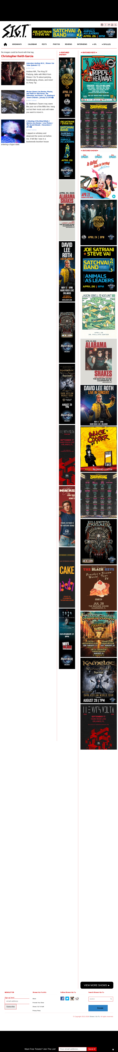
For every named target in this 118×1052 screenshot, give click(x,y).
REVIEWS (68, 44)
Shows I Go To (95, 1016)
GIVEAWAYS (16, 44)
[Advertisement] (68, 705)
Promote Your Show (38, 1002)
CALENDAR (32, 44)
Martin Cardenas (32, 100)
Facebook (105, 25)
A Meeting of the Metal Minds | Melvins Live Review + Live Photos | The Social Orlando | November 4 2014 (39, 124)
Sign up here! (9, 998)
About (34, 998)
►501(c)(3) (106, 44)
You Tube (112, 25)
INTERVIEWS (82, 44)
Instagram (102, 25)
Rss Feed (115, 25)
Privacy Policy (37, 1010)
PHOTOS (56, 44)
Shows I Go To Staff (38, 1006)
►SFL (94, 44)
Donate (100, 1008)
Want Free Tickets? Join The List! (40, 1049)
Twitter (109, 25)
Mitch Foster (31, 68)
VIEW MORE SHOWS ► (97, 985)
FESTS (43, 44)
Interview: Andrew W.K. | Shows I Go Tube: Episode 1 (40, 64)
